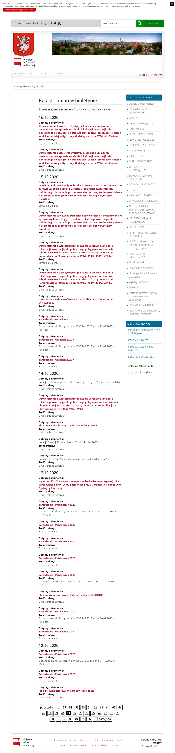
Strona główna (21, 86)
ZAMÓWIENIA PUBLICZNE (143, 200)
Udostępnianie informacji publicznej (143, 275)
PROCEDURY (136, 156)
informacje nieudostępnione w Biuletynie (89, 745)
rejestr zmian (46, 72)
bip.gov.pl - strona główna (140, 372)
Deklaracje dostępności (142, 103)
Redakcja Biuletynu (138, 340)
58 (70, 707)
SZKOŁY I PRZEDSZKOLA (142, 145)
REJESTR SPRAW (152, 75)
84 (76, 719)
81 (58, 719)
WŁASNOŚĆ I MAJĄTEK (141, 195)
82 (64, 719)
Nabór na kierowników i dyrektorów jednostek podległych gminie (142, 245)
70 (62, 713)
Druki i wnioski (137, 262)
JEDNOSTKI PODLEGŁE (141, 139)
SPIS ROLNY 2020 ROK (141, 305)
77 (105, 713)
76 (99, 713)
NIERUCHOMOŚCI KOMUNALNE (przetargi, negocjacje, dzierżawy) (142, 209)
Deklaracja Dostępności (141, 356)
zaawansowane (153, 23)
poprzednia (47, 707)
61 (89, 707)
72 (74, 713)
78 (111, 713)
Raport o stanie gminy (141, 123)
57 (64, 707)
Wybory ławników (138, 282)
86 (89, 719)
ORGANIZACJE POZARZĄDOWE (138, 168)
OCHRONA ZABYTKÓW (141, 184)
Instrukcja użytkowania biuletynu (140, 348)
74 (87, 713)
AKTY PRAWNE (137, 150)
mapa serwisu (18, 72)
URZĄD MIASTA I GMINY (142, 134)
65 (113, 707)
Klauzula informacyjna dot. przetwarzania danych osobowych (143, 296)
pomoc (60, 72)
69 (56, 713)
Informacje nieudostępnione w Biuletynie (144, 331)
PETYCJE (133, 287)
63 (101, 707)
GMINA (133, 118)
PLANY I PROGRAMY (140, 161)
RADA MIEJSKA (137, 128)
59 (76, 707)
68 (50, 713)
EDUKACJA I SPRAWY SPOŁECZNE (140, 177)
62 (95, 707)
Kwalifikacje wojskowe (141, 268)
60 (83, 707)
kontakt (32, 72)
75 (93, 713)
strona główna (59, 740)
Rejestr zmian (38, 86)
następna (105, 719)
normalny (27, 23)
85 (83, 719)
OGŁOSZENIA (136, 227)
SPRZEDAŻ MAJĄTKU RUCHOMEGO (140, 219)
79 (117, 713)
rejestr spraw (108, 740)
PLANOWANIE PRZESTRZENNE (138, 255)
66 (120, 707)
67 (43, 713)
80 (52, 719)
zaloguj (115, 745)
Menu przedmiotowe (139, 97)
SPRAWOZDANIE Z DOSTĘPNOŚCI (139, 110)
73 (80, 713)
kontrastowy (39, 23)
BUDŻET (133, 190)
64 (107, 707)
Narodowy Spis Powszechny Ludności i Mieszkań (144, 312)
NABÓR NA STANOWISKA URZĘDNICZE (143, 234)
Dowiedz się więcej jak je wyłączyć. (19, 9)
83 (70, 719)
